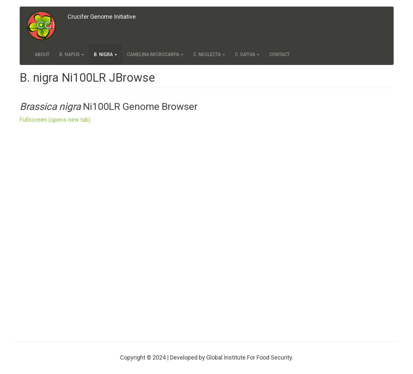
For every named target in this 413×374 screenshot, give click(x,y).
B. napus (71, 54)
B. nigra (105, 54)
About (42, 54)
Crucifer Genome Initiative (102, 16)
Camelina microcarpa (155, 54)
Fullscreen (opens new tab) (55, 119)
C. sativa (247, 54)
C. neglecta (209, 54)
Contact (279, 54)
